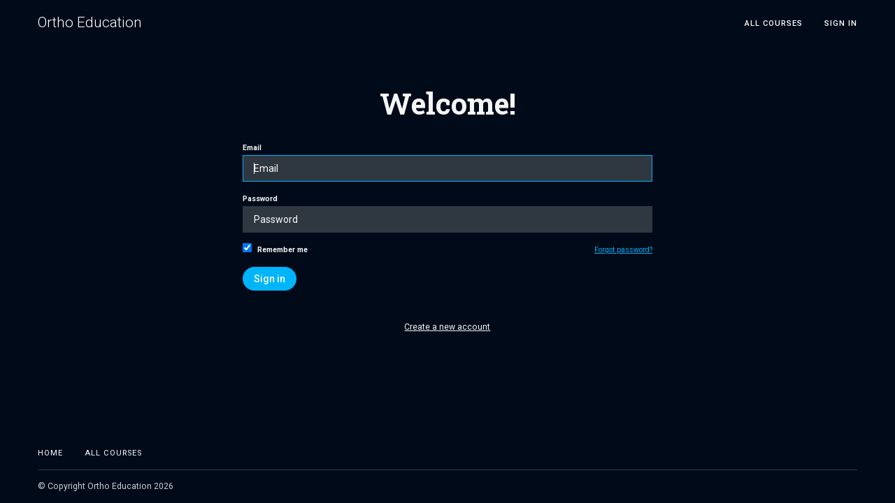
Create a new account (447, 327)
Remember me (275, 248)
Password (447, 213)
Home (50, 453)
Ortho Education (90, 22)
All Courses (774, 23)
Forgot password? (623, 249)
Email (447, 162)
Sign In (840, 23)
